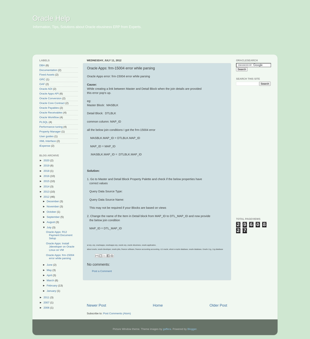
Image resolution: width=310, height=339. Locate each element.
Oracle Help (51, 18)
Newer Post (96, 305)
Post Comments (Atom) (117, 313)
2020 (46, 160)
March (51, 280)
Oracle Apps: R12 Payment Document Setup (59, 235)
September (53, 216)
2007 (46, 302)
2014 (46, 186)
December (53, 201)
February (52, 285)
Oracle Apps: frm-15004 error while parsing (60, 257)
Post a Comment (102, 271)
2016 (46, 176)
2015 (46, 181)
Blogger (192, 329)
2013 (46, 191)
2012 (46, 196)
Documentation (48, 70)
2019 (46, 165)
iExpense (44, 145)
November (53, 206)
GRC (42, 79)
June (50, 264)
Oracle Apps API (49, 93)
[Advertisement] (108, 44)
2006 (46, 307)
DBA (42, 65)
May (49, 270)
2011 (46, 297)
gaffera (167, 329)
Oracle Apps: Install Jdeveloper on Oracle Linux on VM (60, 246)
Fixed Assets (47, 74)
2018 (46, 170)
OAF (42, 84)
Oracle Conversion (50, 98)
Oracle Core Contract (52, 103)
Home (158, 305)
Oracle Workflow (49, 117)
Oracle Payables (49, 107)
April (50, 275)
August (51, 222)
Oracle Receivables (50, 112)
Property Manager (50, 131)
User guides (46, 136)
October (52, 211)
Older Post (218, 305)
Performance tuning (51, 126)
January (52, 290)
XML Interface (47, 141)
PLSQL (43, 122)
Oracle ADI (45, 88)
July (49, 227)
